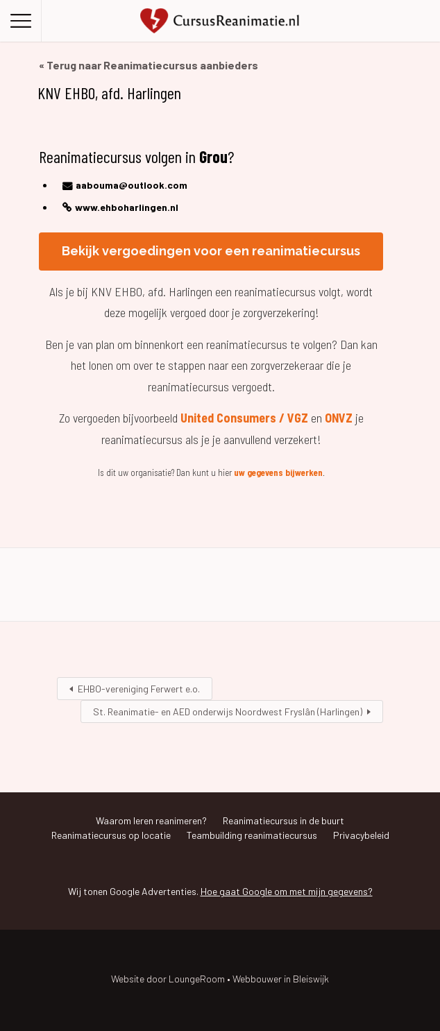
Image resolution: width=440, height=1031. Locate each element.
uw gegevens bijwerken (278, 472)
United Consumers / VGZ (244, 417)
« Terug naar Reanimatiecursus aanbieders (148, 64)
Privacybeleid (361, 835)
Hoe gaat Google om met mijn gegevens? (287, 891)
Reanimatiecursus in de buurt (283, 820)
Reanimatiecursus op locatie (111, 835)
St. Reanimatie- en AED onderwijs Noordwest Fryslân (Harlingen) (227, 711)
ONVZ (339, 417)
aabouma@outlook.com (131, 185)
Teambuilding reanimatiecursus (252, 835)
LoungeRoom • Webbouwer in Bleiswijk (249, 979)
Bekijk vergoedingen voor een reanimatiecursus (211, 251)
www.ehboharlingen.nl (126, 207)
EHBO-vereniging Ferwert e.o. (139, 689)
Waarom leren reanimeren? (151, 820)
